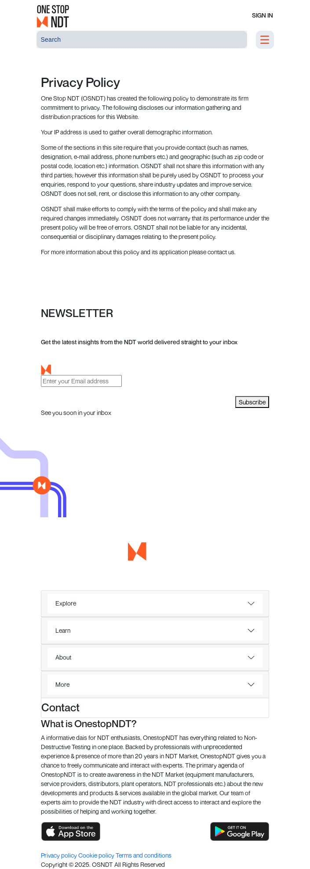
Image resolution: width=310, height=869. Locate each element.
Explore (65, 603)
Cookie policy (97, 855)
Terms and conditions (143, 855)
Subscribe (252, 402)
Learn (62, 630)
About (63, 657)
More (62, 684)
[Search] (141, 39)
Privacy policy (59, 855)
